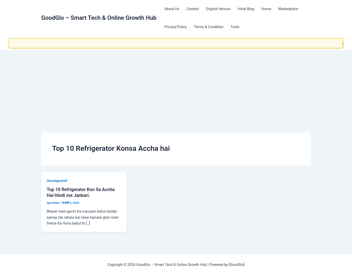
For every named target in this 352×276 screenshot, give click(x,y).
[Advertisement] (176, 84)
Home (266, 9)
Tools (235, 27)
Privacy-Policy (176, 27)
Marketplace (288, 9)
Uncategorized (57, 181)
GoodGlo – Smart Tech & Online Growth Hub (98, 17)
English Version (218, 9)
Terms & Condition (208, 27)
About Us (172, 9)
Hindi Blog (246, 9)
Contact (192, 9)
